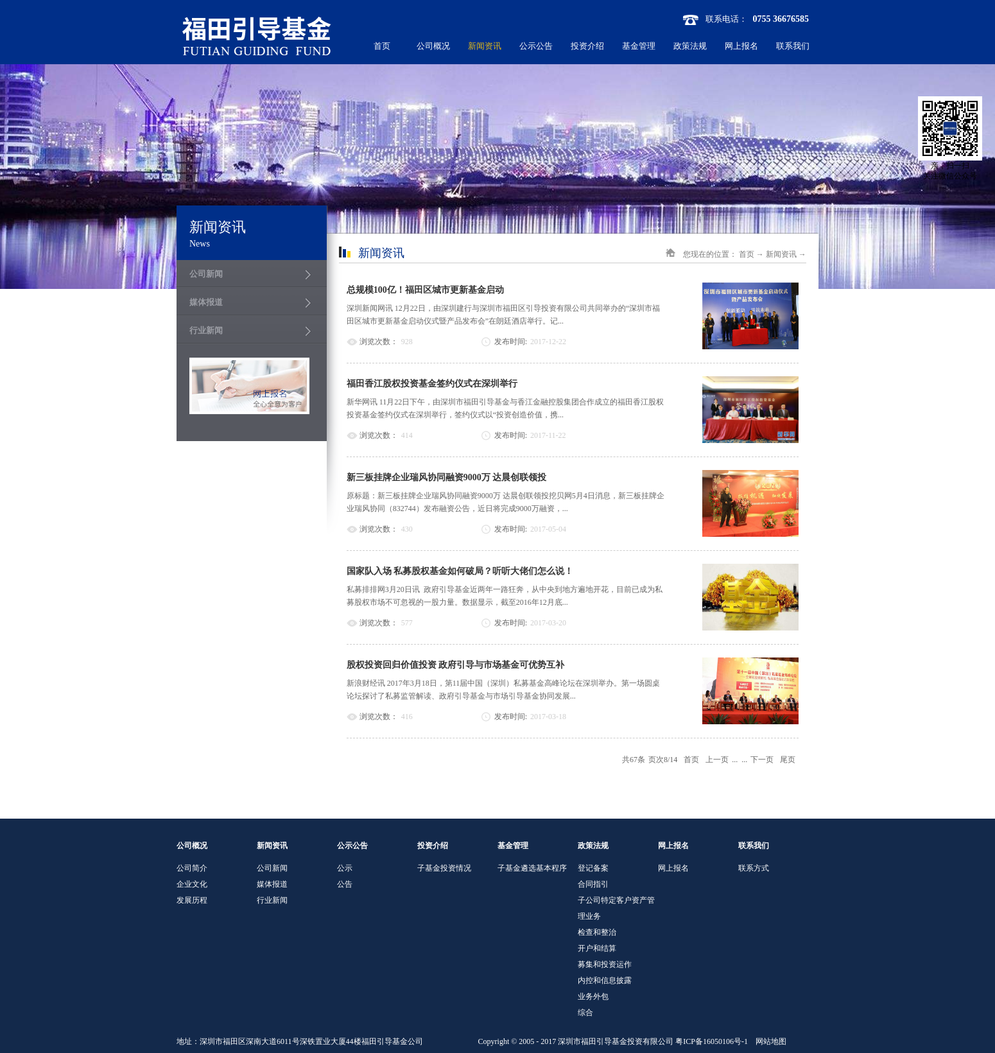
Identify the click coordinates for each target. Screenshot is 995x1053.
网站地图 (769, 1041)
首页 (382, 46)
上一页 (717, 759)
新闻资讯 (781, 254)
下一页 (762, 759)
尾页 (787, 759)
